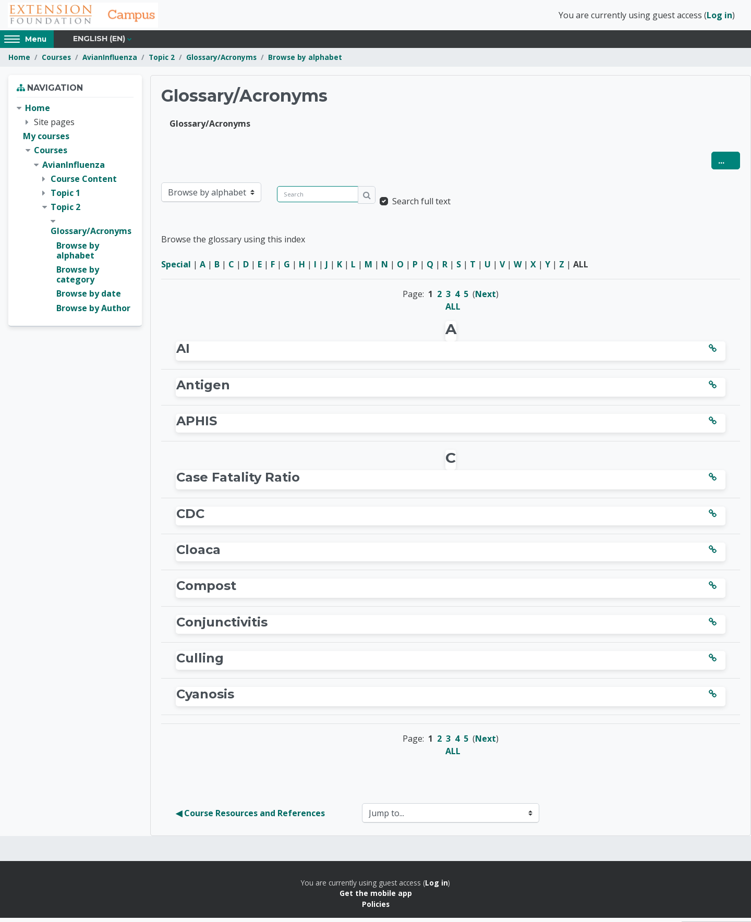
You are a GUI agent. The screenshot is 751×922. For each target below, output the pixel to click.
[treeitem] (75, 212)
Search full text (421, 205)
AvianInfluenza (109, 61)
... (729, 164)
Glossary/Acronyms (221, 61)
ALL (453, 310)
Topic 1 (65, 197)
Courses (56, 61)
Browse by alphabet (305, 61)
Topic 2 (162, 61)
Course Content (84, 183)
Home (19, 61)
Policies (376, 908)
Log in (719, 17)
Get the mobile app (376, 897)
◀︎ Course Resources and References (250, 817)
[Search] (317, 198)
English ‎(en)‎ (99, 42)
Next (485, 298)
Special (176, 268)
